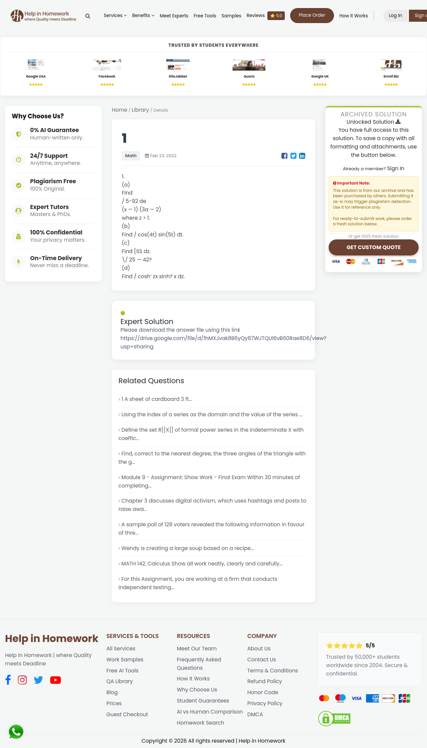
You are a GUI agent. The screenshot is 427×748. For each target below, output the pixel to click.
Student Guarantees (203, 700)
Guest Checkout (127, 714)
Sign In (395, 168)
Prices (114, 703)
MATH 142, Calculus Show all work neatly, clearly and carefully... (202, 563)
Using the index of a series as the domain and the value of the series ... (212, 414)
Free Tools (205, 16)
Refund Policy (264, 681)
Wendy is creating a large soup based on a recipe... (187, 548)
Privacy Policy (264, 703)
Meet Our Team (197, 648)
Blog (112, 692)
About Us (258, 648)
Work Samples (125, 659)
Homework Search (200, 722)
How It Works (353, 16)
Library (140, 109)
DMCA (255, 714)
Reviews (266, 15)
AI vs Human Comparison (210, 711)
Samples (231, 16)
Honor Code (262, 692)
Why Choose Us (197, 689)
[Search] (87, 15)
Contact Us (261, 659)
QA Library (119, 681)
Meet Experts (174, 16)
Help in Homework (51, 639)
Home (119, 109)
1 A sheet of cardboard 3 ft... (156, 399)
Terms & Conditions (272, 670)
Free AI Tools (122, 670)
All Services (121, 648)
